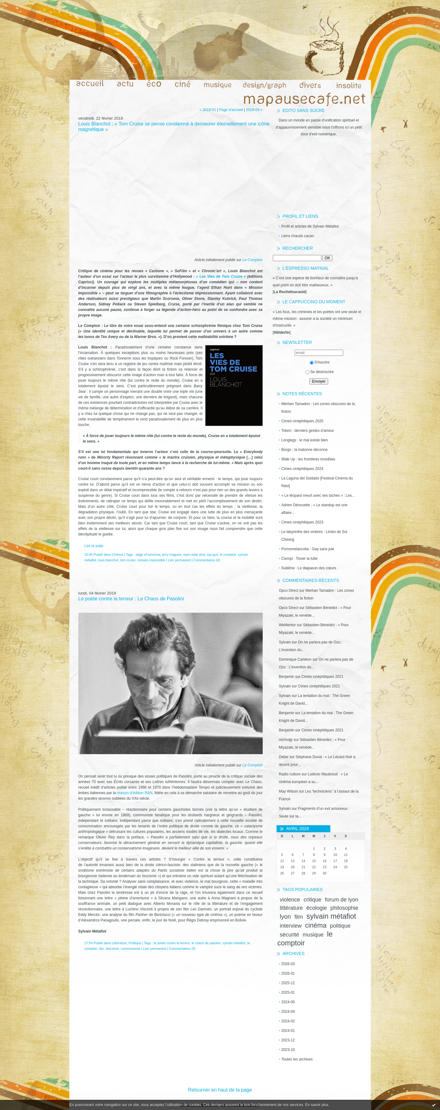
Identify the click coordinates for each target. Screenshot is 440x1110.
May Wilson (288, 791)
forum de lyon (341, 900)
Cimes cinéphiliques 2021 (322, 676)
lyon (285, 916)
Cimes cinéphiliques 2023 (302, 522)
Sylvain (285, 642)
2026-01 (288, 973)
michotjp (286, 740)
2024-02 (288, 1021)
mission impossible (151, 560)
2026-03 (288, 964)
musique (313, 935)
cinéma (316, 925)
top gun (212, 554)
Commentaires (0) (207, 560)
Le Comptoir (252, 260)
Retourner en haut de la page (220, 1089)
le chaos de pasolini (206, 943)
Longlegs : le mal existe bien (304, 440)
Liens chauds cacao (297, 236)
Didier (284, 757)
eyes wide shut (194, 554)
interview (291, 926)
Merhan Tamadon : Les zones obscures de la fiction (318, 408)
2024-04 (288, 1011)
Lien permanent (179, 560)
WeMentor (287, 625)
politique (340, 926)
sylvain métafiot (331, 916)
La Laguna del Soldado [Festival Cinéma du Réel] (317, 482)
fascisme (112, 948)
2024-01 (288, 1030)
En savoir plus (316, 1105)
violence (290, 900)
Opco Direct (288, 590)
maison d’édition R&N (134, 793)
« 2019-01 (207, 110)
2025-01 (288, 992)
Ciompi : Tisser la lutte (299, 558)
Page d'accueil (231, 110)
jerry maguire (171, 554)
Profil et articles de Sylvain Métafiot (310, 226)
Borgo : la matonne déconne (304, 450)
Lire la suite (93, 546)
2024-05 (288, 1002)
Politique (135, 943)
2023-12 (288, 1040)
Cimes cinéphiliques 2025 (302, 421)
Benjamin (286, 676)
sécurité (289, 935)
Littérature (119, 943)
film (298, 917)
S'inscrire (320, 362)
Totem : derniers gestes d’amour (307, 430)
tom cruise (128, 560)
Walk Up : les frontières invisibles (308, 459)
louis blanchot (108, 560)
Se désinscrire (319, 372)
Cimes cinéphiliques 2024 (302, 469)
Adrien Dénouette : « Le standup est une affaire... (314, 509)
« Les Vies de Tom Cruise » (221, 276)
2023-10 (288, 1050)
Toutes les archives (297, 1059)
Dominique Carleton (295, 659)
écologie (316, 908)
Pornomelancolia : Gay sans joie (307, 549)
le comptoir (228, 554)
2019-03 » (254, 110)
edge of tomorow (148, 554)
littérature (291, 908)
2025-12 (288, 983)
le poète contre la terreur (172, 943)
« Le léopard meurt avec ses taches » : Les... (318, 495)
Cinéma (117, 554)
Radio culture (290, 774)
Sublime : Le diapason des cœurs (308, 568)
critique (312, 900)
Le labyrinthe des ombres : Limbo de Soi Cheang (314, 536)
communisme (130, 948)
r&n (101, 948)
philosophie (344, 908)
